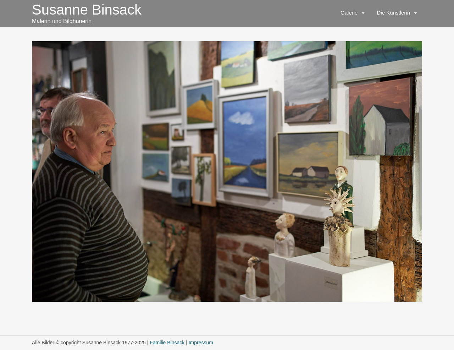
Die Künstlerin (393, 13)
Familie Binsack (167, 342)
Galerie (349, 13)
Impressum (201, 342)
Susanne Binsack (87, 9)
